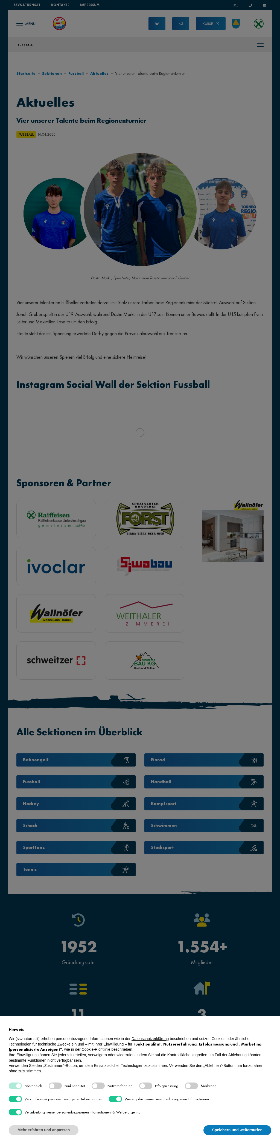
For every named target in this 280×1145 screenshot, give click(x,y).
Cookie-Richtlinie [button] (96, 1049)
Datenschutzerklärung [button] (150, 1038)
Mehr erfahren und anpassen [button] (44, 1130)
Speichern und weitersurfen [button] (237, 1130)
